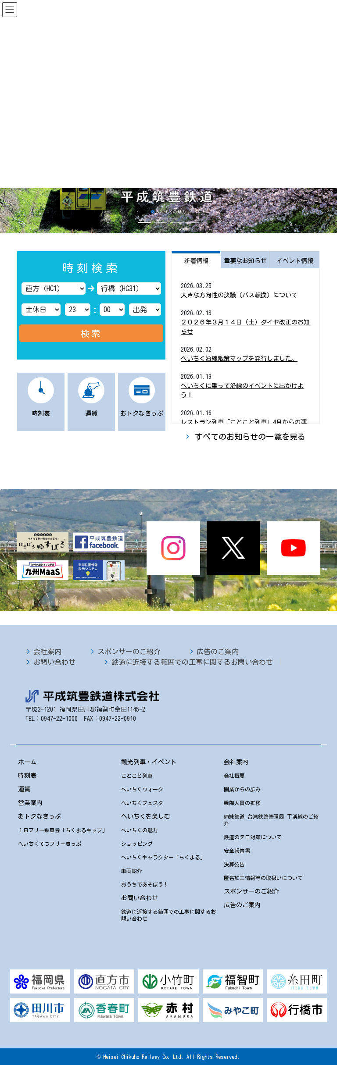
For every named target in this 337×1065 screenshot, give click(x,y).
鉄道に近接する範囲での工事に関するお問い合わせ (192, 662)
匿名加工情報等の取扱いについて (263, 877)
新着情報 (196, 261)
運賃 (24, 789)
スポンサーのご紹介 (129, 651)
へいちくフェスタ (142, 802)
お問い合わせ (54, 662)
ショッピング (137, 843)
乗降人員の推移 (242, 802)
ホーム (27, 762)
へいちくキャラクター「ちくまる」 (163, 857)
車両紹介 (131, 870)
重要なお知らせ (245, 261)
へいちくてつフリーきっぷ (49, 843)
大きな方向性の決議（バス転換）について (239, 295)
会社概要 (234, 775)
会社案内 (47, 651)
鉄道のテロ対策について (253, 837)
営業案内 (30, 803)
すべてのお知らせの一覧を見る (250, 437)
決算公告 (234, 864)
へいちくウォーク (142, 789)
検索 (91, 333)
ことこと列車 (137, 775)
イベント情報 (294, 261)
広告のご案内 (218, 651)
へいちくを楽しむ (145, 816)
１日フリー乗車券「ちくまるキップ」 (63, 830)
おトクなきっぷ (39, 816)
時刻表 (27, 776)
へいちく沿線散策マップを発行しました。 (239, 359)
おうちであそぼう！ (144, 884)
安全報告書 (237, 850)
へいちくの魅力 (139, 830)
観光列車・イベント (148, 762)
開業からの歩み (242, 789)
